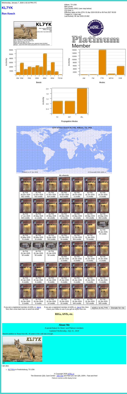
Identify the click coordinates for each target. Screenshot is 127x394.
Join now (60, 376)
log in (39, 307)
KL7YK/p (11, 369)
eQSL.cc (71, 374)
